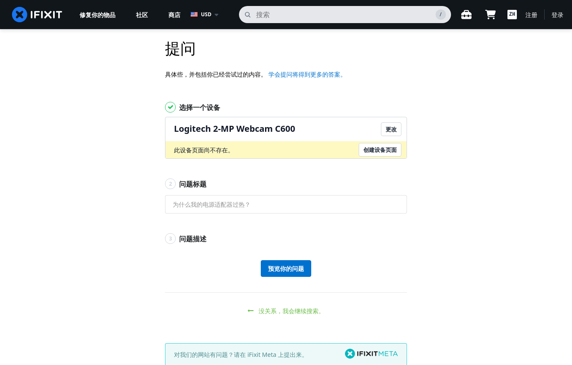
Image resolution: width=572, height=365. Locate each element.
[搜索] (345, 14)
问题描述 (185, 238)
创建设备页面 (380, 150)
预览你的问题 (286, 268)
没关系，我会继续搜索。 (286, 311)
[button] (512, 14)
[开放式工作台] (466, 14)
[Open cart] (490, 14)
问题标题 (185, 183)
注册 (531, 15)
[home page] (37, 14)
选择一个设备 (192, 107)
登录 (557, 15)
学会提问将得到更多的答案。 (307, 74)
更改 (391, 129)
